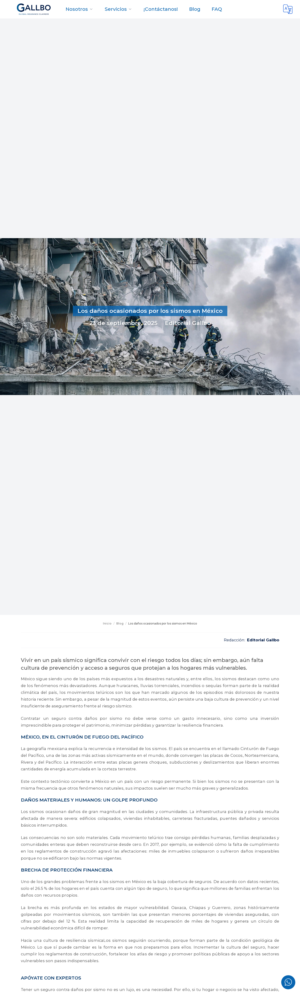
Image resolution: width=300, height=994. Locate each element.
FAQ (217, 9)
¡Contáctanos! (161, 9)
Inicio (107, 623)
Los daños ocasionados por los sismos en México (162, 623)
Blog (194, 9)
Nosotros (80, 9)
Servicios (118, 9)
